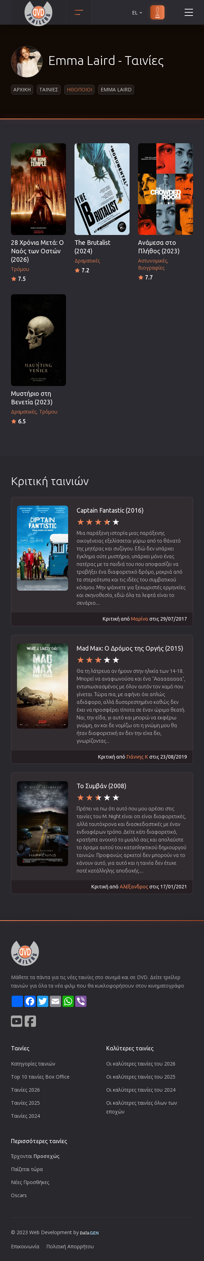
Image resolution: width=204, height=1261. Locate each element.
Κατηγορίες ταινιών (33, 1063)
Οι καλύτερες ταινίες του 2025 (140, 1076)
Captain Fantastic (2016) (110, 510)
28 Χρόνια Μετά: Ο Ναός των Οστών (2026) (37, 251)
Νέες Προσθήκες (30, 1182)
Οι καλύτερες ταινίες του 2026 (140, 1063)
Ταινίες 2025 (25, 1102)
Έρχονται (35, 1156)
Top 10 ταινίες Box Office (40, 1076)
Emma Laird (116, 89)
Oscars (19, 1195)
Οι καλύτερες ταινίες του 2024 (140, 1089)
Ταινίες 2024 (25, 1115)
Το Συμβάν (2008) (101, 786)
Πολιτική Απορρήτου (70, 1246)
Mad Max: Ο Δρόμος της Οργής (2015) (130, 648)
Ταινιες (48, 89)
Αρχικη (22, 89)
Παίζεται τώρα (27, 1169)
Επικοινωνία (25, 1246)
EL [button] (137, 12)
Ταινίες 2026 (25, 1089)
